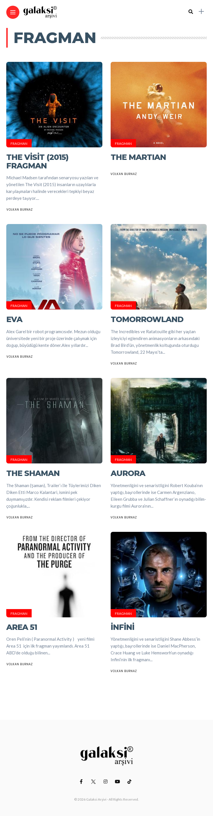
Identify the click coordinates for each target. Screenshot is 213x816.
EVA (14, 319)
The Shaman (33, 473)
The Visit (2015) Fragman (37, 161)
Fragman (19, 143)
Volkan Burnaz (19, 209)
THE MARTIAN (138, 157)
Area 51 (21, 627)
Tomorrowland (147, 319)
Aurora (128, 473)
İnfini (122, 627)
